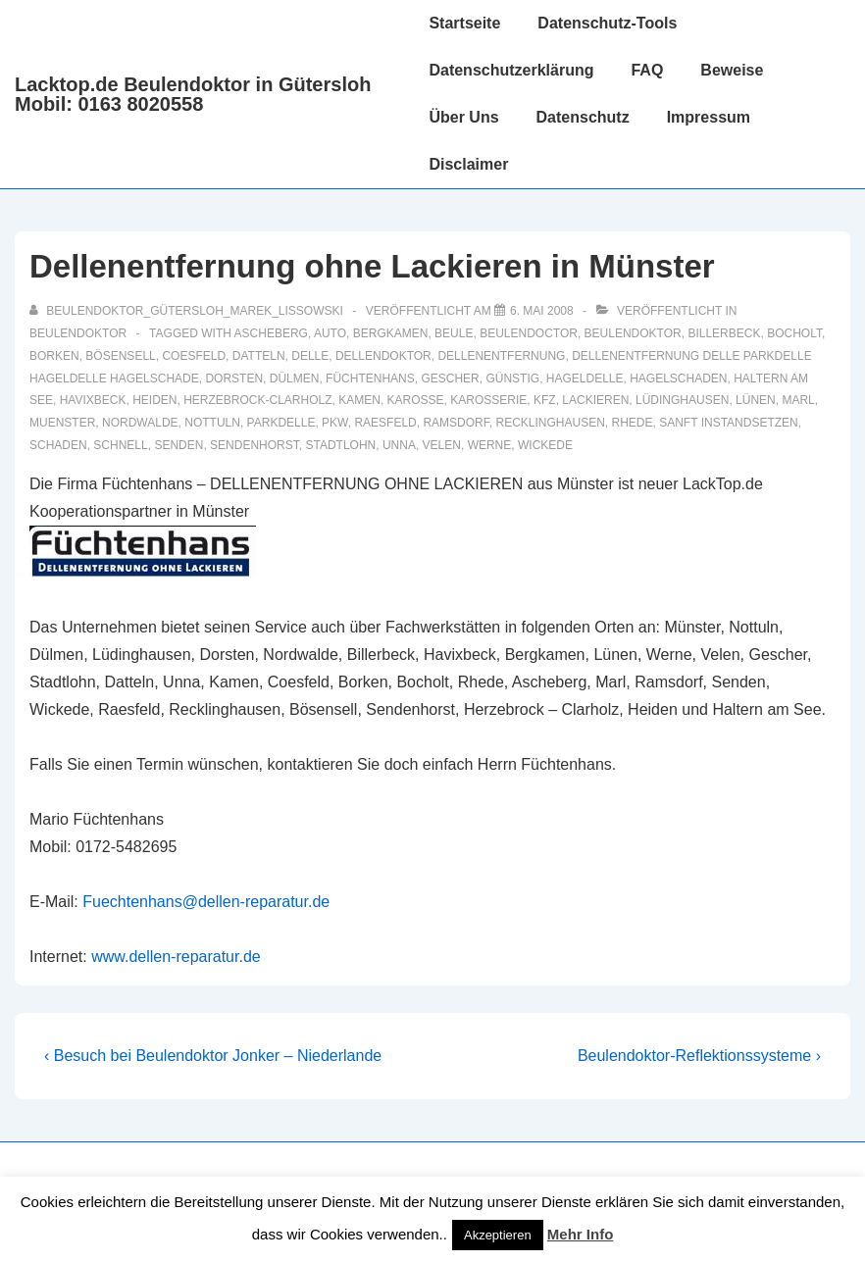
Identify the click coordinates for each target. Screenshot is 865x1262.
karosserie (488, 400)
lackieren (595, 400)
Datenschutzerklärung (511, 70)
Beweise (731, 70)
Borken (54, 356)
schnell (120, 445)
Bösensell (120, 356)
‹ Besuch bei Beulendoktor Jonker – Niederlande (213, 1055)
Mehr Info (580, 1234)
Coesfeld (194, 356)
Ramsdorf (455, 422)
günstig (512, 378)
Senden (178, 445)
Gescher (450, 378)
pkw (335, 422)
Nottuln (212, 422)
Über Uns (463, 117)
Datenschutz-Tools (607, 23)
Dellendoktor (383, 356)
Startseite (464, 23)
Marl (798, 400)
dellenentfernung (501, 356)
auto (330, 333)
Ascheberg (271, 333)
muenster (62, 422)
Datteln (258, 356)
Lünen (756, 400)
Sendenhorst (254, 445)
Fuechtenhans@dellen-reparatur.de (206, 901)
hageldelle (585, 378)
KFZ (545, 400)
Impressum (708, 117)
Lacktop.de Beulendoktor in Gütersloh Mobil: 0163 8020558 (193, 94)
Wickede (545, 445)
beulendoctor (529, 333)
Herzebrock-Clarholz (257, 400)
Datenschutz (583, 117)
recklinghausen (549, 422)
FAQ (647, 70)
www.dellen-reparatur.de (176, 956)
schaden (58, 445)
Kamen (359, 400)
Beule (453, 333)
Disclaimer (468, 164)
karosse (415, 400)
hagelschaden (678, 378)
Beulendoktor (78, 333)
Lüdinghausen (682, 400)
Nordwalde (140, 422)
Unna (399, 445)
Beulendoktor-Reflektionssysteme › (699, 1055)
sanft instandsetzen (728, 422)
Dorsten (234, 378)
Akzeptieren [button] (498, 1235)
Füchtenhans (370, 378)
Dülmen (295, 378)
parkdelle (281, 422)
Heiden (154, 400)
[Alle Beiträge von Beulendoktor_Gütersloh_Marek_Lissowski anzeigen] (187, 311)
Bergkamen (391, 333)
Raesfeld (385, 422)
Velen (442, 445)
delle (310, 356)
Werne (490, 445)
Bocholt (794, 333)
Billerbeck (723, 333)
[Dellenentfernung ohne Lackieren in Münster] (542, 311)
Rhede (632, 422)
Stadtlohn (340, 445)
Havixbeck (93, 400)
